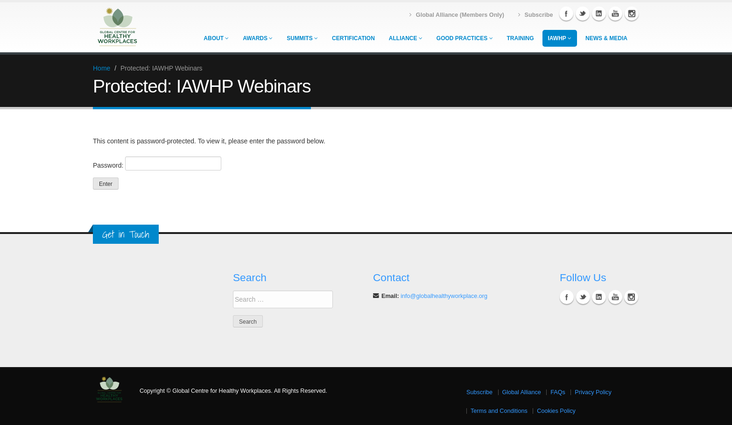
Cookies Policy (556, 411)
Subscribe (479, 392)
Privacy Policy (593, 392)
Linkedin (599, 14)
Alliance (405, 38)
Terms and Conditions (499, 411)
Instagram (632, 14)
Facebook (566, 14)
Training (520, 38)
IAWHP (559, 38)
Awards (258, 38)
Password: (157, 163)
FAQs (557, 392)
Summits (302, 38)
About (216, 38)
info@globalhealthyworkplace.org (444, 296)
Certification (353, 38)
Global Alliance (521, 392)
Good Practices (464, 38)
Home (101, 68)
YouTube (615, 14)
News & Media (606, 38)
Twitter (583, 14)
